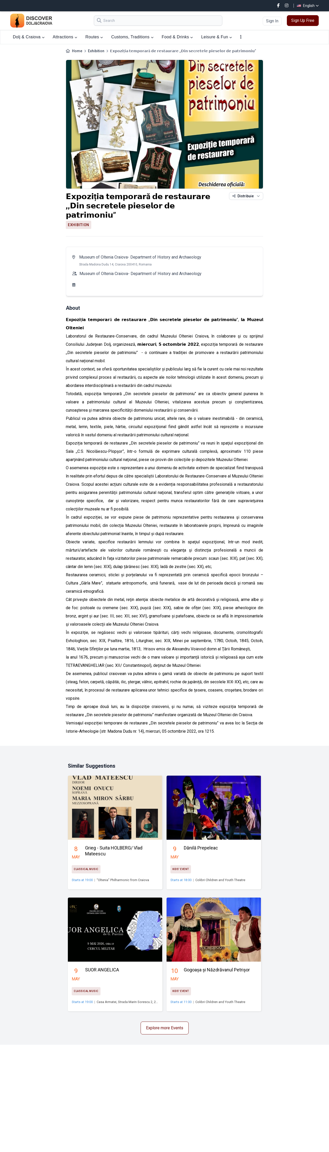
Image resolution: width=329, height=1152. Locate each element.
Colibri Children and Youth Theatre (220, 880)
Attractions (65, 37)
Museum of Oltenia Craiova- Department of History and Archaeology (140, 257)
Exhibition (96, 51)
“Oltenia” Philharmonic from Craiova (123, 880)
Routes (94, 37)
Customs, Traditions (132, 37)
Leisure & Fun (216, 37)
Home (77, 51)
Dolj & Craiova (28, 37)
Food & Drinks (177, 37)
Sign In (272, 21)
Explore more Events (164, 1027)
